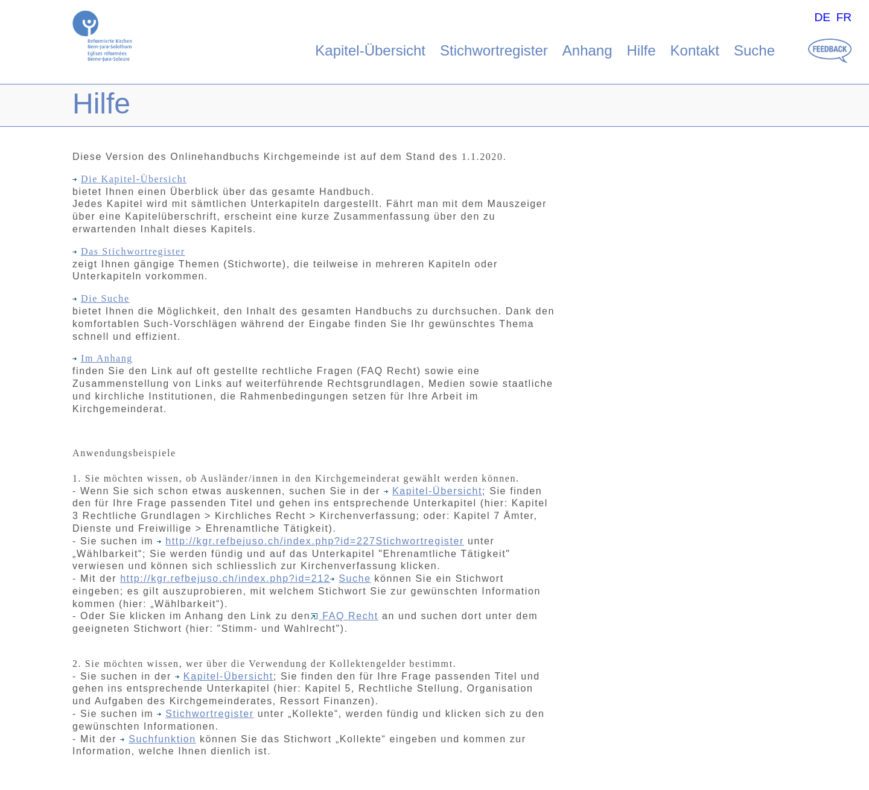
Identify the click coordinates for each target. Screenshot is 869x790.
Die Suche (101, 298)
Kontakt (694, 50)
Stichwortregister (494, 50)
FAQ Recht (344, 616)
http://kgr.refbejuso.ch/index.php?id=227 (270, 541)
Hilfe (641, 50)
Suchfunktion (158, 739)
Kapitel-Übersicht (370, 50)
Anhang (587, 50)
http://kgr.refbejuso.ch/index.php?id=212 (225, 578)
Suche (754, 50)
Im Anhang (102, 358)
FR (844, 17)
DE (822, 17)
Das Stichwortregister (128, 251)
